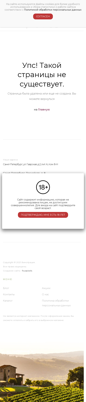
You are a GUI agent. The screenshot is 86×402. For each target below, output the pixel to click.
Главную (44, 109)
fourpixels (27, 270)
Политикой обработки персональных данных (52, 7)
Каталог (8, 300)
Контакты (9, 294)
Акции (46, 288)
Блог (6, 288)
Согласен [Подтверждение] (43, 14)
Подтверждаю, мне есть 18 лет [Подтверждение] (43, 214)
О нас (45, 294)
